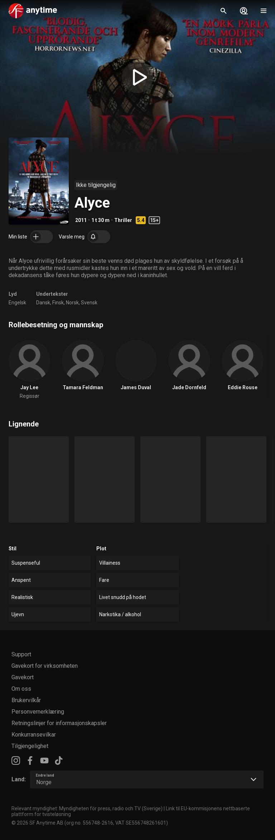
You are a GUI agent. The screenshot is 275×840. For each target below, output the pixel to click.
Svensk (89, 302)
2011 (81, 220)
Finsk (58, 302)
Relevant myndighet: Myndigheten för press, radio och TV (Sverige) (87, 808)
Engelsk (17, 302)
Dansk (43, 302)
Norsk (72, 302)
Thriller (123, 220)
